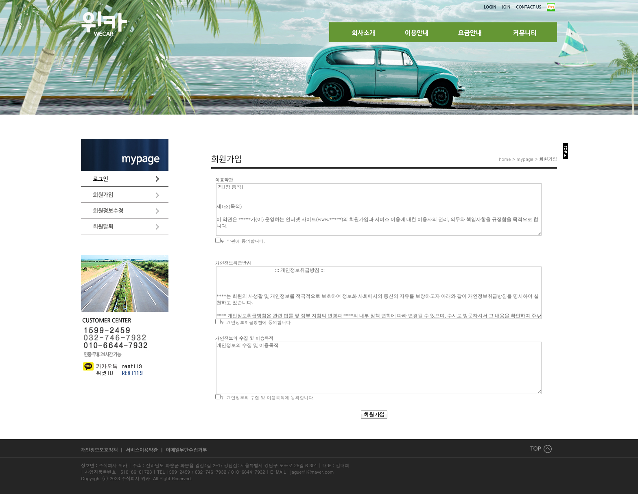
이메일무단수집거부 (186, 450)
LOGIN (490, 7)
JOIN (506, 7)
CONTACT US (528, 7)
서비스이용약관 (142, 450)
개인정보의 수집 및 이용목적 (379, 368)
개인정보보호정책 (100, 450)
